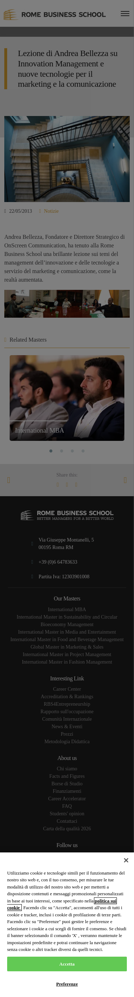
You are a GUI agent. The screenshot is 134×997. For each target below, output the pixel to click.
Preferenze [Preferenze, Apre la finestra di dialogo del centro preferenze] (67, 984)
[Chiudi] (126, 860)
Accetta (67, 964)
